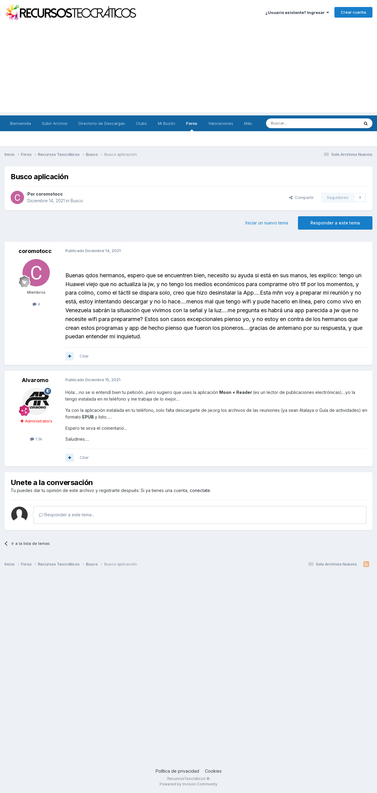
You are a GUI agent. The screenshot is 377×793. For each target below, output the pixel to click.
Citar (84, 356)
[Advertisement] (188, 69)
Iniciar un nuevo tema (266, 222)
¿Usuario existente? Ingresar (297, 12)
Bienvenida (20, 123)
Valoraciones (220, 123)
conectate (200, 490)
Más (248, 123)
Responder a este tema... (66, 514)
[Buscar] (297, 123)
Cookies (213, 771)
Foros (191, 126)
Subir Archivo (54, 123)
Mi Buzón (166, 123)
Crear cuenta (353, 12)
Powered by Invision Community (188, 784)
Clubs (141, 123)
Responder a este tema (335, 222)
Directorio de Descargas (101, 123)
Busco (77, 200)
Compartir (301, 197)
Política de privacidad (177, 771)
